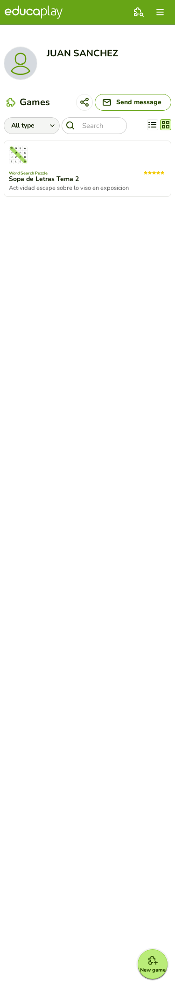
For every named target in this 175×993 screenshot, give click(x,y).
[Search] (94, 125)
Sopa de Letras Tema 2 (44, 179)
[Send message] (133, 102)
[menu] (160, 12)
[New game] (153, 964)
